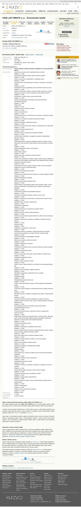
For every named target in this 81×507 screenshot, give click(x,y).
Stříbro (40, 484)
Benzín (37, 486)
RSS (61, 501)
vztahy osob (39, 54)
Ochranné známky (52, 11)
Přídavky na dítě (5, 478)
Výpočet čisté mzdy (6, 475)
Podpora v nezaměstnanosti (22, 488)
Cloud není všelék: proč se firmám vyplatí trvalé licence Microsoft (69, 63)
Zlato (31, 4)
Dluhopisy (32, 477)
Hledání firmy (19, 11)
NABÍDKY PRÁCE (43, 23)
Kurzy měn (21, 4)
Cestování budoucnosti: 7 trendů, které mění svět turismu (70, 76)
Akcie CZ (11, 4)
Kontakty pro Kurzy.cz (60, 499)
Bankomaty (22, 473)
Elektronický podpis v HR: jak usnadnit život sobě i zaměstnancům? (69, 69)
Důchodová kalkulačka (7, 477)
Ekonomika (32, 478)
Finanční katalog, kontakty (63, 49)
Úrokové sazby (19, 475)
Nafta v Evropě (33, 487)
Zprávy (7, 4)
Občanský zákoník (48, 484)
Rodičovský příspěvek (6, 482)
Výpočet (10, 473)
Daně (45, 489)
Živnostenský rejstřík (29, 13)
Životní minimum (5, 484)
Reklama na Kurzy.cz (60, 495)
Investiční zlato (36, 484)
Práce (60, 4)
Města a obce (47, 477)
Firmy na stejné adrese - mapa (19, 37)
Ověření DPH (42, 11)
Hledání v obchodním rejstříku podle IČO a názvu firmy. (67, 25)
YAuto (69, 1)
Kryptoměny (32, 480)
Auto (59, 475)
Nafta (40, 486)
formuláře (49, 489)
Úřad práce (18, 482)
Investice (32, 473)
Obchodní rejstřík (9, 13)
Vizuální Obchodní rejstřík (63, 45)
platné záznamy (63, 34)
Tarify (43, 4)
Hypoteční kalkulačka (6, 486)
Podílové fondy (38, 477)
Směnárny (18, 478)
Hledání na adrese (31, 11)
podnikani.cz (39, 462)
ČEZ (34, 475)
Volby (59, 478)
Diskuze (67, 4)
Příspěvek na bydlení (6, 480)
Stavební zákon (47, 487)
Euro (22, 478)
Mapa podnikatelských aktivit (63, 50)
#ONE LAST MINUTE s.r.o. (19, 13)
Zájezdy (65, 1)
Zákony (56, 4)
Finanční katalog (47, 482)
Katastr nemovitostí (48, 478)
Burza (31, 475)
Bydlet (76, 1)
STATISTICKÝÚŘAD (22, 23)
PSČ (51, 477)
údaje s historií (29, 54)
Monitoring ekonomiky (62, 477)
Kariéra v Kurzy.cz (60, 497)
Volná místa (22, 481)
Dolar (25, 478)
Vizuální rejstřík (8, 11)
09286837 (16, 412)
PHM (34, 486)
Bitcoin (34, 4)
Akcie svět (16, 4)
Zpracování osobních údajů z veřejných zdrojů (21, 436)
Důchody (18, 490)
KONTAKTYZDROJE (29, 23)
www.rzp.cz (29, 412)
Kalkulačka (51, 4)
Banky (17, 473)
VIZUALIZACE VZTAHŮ (50, 23)
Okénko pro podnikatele (62, 57)
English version (61, 481)
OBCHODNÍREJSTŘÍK (5, 23)
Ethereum (41, 480)
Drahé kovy (32, 482)
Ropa (31, 486)
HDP (36, 478)
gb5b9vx (14, 33)
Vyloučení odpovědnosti (36, 497)
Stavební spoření (24, 477)
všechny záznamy (63, 36)
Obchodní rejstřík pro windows (64, 47)
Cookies (39, 495)
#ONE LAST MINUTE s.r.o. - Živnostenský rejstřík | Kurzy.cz (17, 468)
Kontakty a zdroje (19, 453)
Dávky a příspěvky (20, 485)
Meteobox (72, 1)
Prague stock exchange (63, 484)
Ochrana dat (33, 495)
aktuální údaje (20, 54)
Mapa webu (63, 478)
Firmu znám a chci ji (10, 48)
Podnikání (46, 473)
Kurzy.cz (3, 13)
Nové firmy (63, 11)
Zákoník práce (47, 486)
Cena (62, 475)
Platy (25, 482)
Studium (79, 1)
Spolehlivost (65, 475)
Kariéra (61, 1)
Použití (57, 501)
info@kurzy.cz (35, 441)
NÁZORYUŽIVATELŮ (36, 23)
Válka (63, 4)
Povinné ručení (5, 487)
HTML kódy (66, 501)
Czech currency (61, 482)
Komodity (27, 4)
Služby (70, 11)
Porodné (24, 486)
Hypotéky (39, 4)
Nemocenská (19, 486)
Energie (46, 4)
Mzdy (22, 482)
